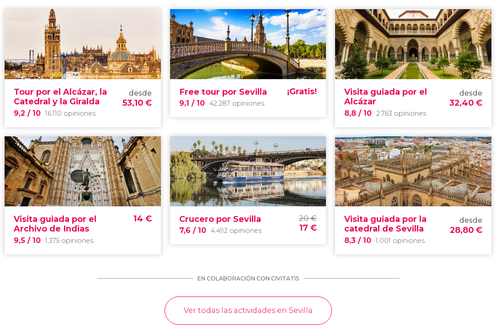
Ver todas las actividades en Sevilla (248, 310)
